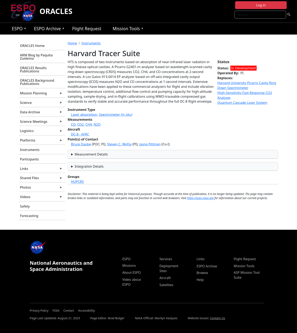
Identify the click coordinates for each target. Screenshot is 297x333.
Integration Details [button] (89, 166)
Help (200, 279)
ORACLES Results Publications (33, 69)
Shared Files (41, 179)
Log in (261, 5)
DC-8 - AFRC (80, 134)
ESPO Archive (48, 29)
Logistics (41, 132)
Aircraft (165, 278)
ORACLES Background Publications (37, 82)
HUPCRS (77, 181)
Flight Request (86, 28)
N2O (97, 124)
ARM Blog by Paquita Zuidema (36, 57)
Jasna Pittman (149, 144)
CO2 (80, 124)
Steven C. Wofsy (119, 144)
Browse (202, 272)
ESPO (18, 29)
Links (41, 169)
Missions (129, 265)
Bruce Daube (81, 144)
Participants (29, 159)
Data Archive (41, 113)
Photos (41, 188)
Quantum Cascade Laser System (242, 102)
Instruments (30, 149)
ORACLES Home (32, 45)
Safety (25, 206)
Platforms (41, 141)
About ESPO (131, 272)
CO (73, 124)
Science (41, 103)
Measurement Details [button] (91, 154)
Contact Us (217, 318)
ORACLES (56, 11)
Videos (41, 198)
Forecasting (29, 215)
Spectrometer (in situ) (115, 114)
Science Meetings (41, 122)
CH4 (88, 124)
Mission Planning (41, 94)
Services (165, 259)
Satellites (166, 285)
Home (72, 43)
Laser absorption (84, 114)
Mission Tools (127, 29)
